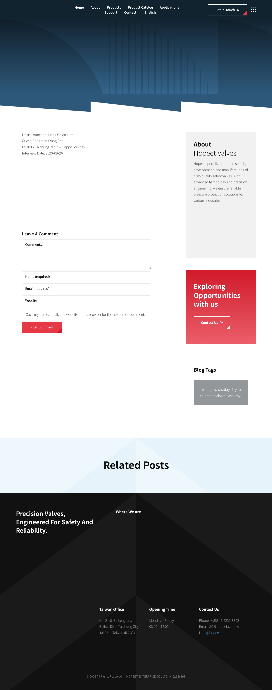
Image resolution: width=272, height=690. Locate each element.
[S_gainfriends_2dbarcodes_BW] (53, 623)
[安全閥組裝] (221, 213)
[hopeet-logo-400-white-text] (36, 7)
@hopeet (213, 632)
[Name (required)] (86, 276)
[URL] (86, 300)
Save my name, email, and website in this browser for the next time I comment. (85, 314)
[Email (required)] (86, 288)
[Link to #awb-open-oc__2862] (253, 10)
